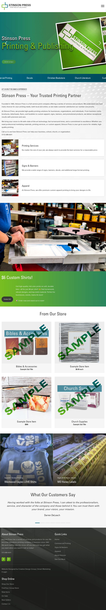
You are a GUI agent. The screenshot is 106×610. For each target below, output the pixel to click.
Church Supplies (79, 421)
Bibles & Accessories (26, 366)
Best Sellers (6, 600)
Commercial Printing (63, 543)
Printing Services (30, 145)
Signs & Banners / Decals (66, 478)
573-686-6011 (6, 553)
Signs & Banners (30, 165)
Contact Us (6, 604)
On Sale (5, 596)
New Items (6, 592)
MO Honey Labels (66, 481)
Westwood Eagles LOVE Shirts (20, 481)
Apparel (25, 185)
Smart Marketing (43, 569)
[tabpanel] (53, 510)
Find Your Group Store (10, 588)
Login (5, 572)
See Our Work (60, 559)
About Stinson (60, 555)
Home (57, 539)
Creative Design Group (27, 569)
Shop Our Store (8, 584)
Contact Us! (7, 299)
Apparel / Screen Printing (13, 478)
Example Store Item (79, 366)
